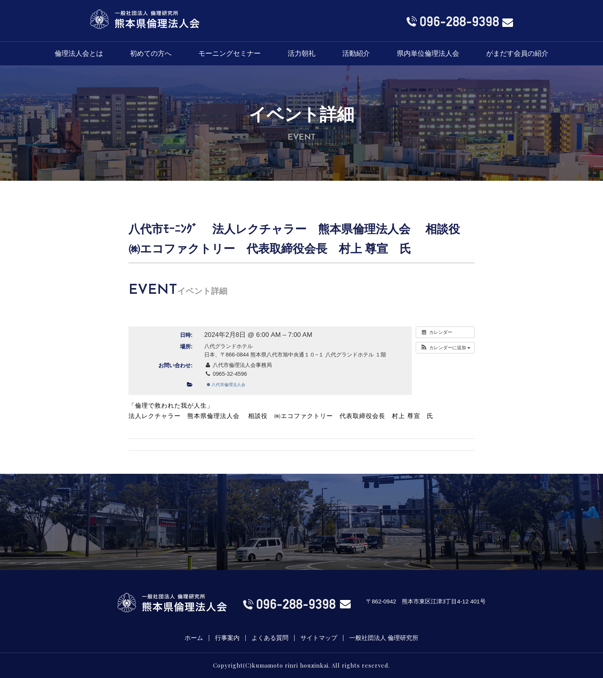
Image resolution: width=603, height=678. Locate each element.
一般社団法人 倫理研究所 (383, 638)
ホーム (194, 638)
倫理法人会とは (79, 53)
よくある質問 (270, 638)
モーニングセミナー (229, 53)
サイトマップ (318, 638)
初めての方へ (151, 53)
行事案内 (227, 638)
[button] (445, 347)
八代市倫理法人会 (226, 384)
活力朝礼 (301, 53)
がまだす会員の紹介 (517, 53)
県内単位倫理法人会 (428, 53)
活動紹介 (356, 53)
